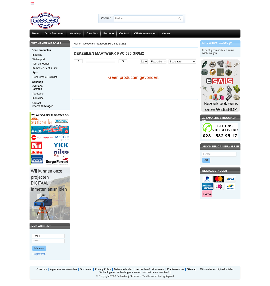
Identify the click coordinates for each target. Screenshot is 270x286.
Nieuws (166, 33)
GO (206, 160)
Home (35, 33)
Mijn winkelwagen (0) (217, 43)
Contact (124, 33)
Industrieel (38, 98)
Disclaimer (86, 269)
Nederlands (32, 3)
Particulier (38, 93)
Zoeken (106, 18)
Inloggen (39, 248)
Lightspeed (167, 276)
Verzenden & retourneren (150, 269)
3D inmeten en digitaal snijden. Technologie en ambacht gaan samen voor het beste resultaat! (166, 271)
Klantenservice (175, 269)
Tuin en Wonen (41, 63)
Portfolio (108, 33)
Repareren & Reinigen (45, 77)
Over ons (92, 33)
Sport (35, 72)
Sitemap (191, 269)
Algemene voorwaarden (63, 269)
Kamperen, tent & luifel (45, 68)
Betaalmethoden (123, 269)
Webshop (75, 33)
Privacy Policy (103, 269)
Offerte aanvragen (145, 33)
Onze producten (54, 33)
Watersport (38, 59)
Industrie (37, 54)
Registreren (39, 253)
